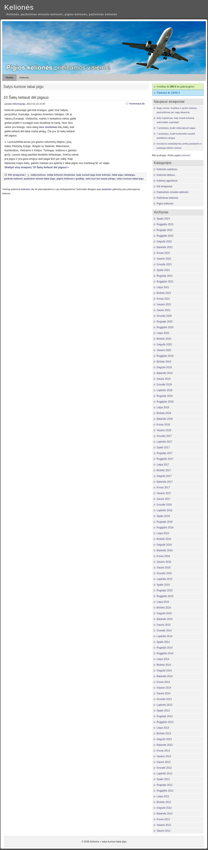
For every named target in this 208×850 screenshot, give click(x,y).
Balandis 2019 (165, 373)
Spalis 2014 (163, 641)
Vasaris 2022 (164, 258)
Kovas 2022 (163, 252)
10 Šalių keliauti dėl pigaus (26, 97)
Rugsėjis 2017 (165, 453)
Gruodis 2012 (164, 767)
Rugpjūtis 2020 (165, 327)
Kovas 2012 (163, 819)
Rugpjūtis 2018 (165, 401)
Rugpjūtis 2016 (165, 527)
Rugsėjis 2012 (165, 784)
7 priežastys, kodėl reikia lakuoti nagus (176, 128)
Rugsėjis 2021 (165, 275)
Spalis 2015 (163, 584)
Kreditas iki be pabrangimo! (175, 86)
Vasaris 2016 (164, 561)
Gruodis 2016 (164, 504)
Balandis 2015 (165, 619)
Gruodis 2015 (164, 573)
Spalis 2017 (163, 447)
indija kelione (38, 175)
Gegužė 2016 (164, 544)
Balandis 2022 (165, 247)
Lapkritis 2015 (164, 579)
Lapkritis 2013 (164, 704)
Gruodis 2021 (164, 264)
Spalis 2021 (163, 270)
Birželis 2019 (164, 361)
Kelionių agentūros (167, 180)
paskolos (107, 189)
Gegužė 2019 (164, 367)
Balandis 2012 (165, 813)
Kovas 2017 (163, 487)
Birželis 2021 (164, 293)
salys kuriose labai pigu (130, 178)
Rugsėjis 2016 (165, 521)
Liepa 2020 (163, 333)
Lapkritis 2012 (164, 773)
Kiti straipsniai (16, 175)
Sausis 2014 (163, 693)
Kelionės (19, 7)
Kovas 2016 (163, 556)
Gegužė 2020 (164, 344)
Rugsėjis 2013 (165, 716)
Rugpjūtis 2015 (165, 596)
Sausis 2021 (163, 310)
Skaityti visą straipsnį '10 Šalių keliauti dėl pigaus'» (36, 167)
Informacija (18, 104)
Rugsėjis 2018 (165, 395)
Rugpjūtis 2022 (165, 235)
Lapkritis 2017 (164, 441)
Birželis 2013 (164, 733)
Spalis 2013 (163, 710)
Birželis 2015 (164, 607)
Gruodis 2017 (164, 436)
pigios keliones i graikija (70, 178)
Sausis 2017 (163, 498)
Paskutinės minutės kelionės (172, 192)
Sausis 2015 (163, 624)
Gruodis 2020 (164, 315)
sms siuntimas (48, 127)
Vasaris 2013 (164, 756)
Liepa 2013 (163, 727)
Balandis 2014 (165, 676)
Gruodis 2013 (164, 699)
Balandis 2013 (165, 744)
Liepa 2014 (163, 659)
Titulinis (9, 77)
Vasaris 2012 (164, 825)
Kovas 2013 (163, 750)
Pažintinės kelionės (167, 197)
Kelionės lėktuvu (166, 175)
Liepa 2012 (163, 796)
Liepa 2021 (163, 287)
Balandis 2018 (165, 418)
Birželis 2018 (164, 413)
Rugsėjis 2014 (165, 647)
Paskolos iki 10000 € (168, 92)
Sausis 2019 (163, 378)
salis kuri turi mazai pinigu (100, 178)
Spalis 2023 (163, 218)
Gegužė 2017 (164, 476)
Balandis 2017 (165, 481)
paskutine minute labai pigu (39, 178)
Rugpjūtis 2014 (165, 653)
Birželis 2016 (164, 539)
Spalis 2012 (163, 779)
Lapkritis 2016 (164, 510)
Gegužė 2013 (164, 739)
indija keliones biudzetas (61, 175)
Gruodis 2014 (164, 630)
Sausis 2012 (163, 830)
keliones (25, 189)
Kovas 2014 (163, 682)
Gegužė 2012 (164, 807)
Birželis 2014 (164, 664)
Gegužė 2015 (164, 613)
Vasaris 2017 (164, 493)
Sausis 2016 (163, 567)
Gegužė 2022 (164, 241)
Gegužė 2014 (164, 670)
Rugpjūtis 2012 (165, 790)
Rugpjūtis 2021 (165, 281)
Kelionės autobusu (167, 169)
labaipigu (130, 175)
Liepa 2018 (163, 407)
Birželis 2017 (164, 470)
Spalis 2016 (163, 516)
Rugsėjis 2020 (165, 321)
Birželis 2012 (164, 802)
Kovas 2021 (163, 298)
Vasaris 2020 (164, 350)
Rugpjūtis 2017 (165, 458)
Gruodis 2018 (164, 384)
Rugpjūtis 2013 (165, 722)
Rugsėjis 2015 (165, 590)
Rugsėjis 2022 (165, 230)
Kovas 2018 (163, 424)
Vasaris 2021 (164, 304)
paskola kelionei (13, 178)
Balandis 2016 (165, 550)
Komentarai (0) (137, 104)
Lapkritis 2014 (164, 636)
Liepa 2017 (163, 464)
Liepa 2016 (163, 533)
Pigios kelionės (165, 203)
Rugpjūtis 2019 (165, 355)
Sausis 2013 (163, 762)
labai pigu (117, 175)
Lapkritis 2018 (164, 390)
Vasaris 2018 (164, 430)
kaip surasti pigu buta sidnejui (93, 175)
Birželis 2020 (164, 338)
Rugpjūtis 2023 (165, 224)
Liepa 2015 (163, 601)
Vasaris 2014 (164, 687)
